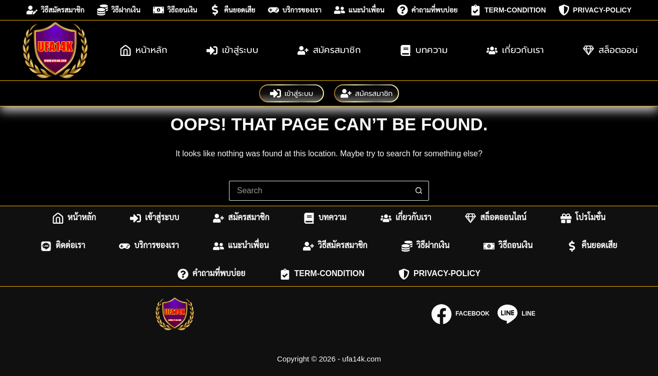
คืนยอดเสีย (232, 9)
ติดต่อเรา (62, 246)
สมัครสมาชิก (329, 50)
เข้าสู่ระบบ (232, 50)
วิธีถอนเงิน (175, 9)
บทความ (424, 50)
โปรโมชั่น (583, 218)
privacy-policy (595, 9)
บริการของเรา (295, 9)
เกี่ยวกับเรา (515, 50)
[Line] (517, 314)
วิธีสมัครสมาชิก (55, 9)
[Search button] (419, 191)
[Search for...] (319, 191)
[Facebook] (461, 314)
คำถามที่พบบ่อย (427, 9)
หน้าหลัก (144, 50)
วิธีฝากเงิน (118, 9)
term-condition (508, 9)
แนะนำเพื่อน (359, 9)
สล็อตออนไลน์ (495, 218)
